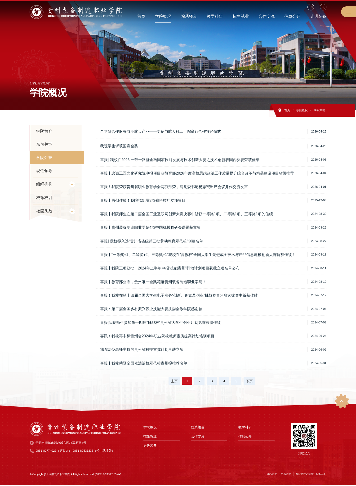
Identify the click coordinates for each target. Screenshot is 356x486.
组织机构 (44, 184)
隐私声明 (272, 474)
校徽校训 (44, 197)
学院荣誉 (319, 110)
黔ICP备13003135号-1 (108, 474)
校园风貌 (44, 211)
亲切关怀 (44, 144)
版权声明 (286, 474)
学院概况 (300, 110)
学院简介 (44, 131)
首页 (285, 110)
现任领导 (44, 170)
